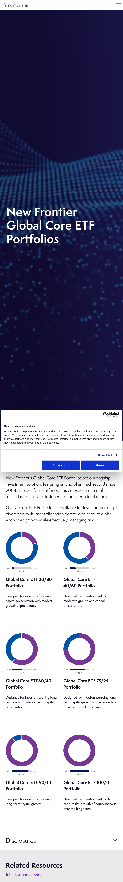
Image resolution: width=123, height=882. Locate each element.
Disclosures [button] (21, 840)
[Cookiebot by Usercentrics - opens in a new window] (105, 414)
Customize (61, 465)
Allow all (100, 465)
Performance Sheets (25, 874)
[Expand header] (118, 5)
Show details (105, 455)
